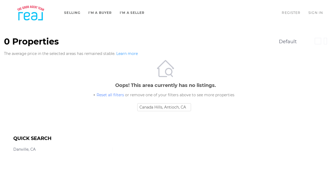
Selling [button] (72, 13)
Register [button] (291, 13)
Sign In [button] (315, 13)
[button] (30, 13)
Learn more (127, 53)
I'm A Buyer (100, 13)
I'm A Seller (132, 13)
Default (288, 42)
